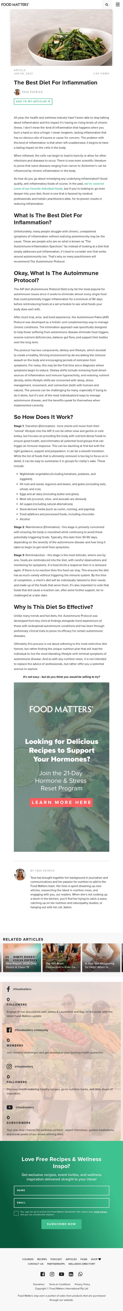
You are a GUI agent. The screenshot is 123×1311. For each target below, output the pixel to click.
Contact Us (35, 1263)
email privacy (100, 1211)
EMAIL (21, 1202)
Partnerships (56, 1263)
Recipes (42, 1259)
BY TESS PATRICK (43, 870)
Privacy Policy (82, 1284)
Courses (27, 1259)
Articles (71, 1259)
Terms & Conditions (59, 1284)
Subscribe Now (61, 1224)
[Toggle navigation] (117, 4)
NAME (21, 1190)
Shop (96, 1259)
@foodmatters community (31, 1030)
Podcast (56, 1259)
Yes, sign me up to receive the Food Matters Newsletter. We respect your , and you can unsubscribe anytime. (63, 1213)
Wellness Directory (81, 1263)
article (20, 70)
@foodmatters (22, 989)
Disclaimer (39, 1284)
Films (83, 1259)
